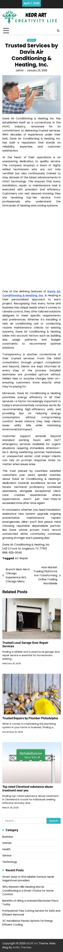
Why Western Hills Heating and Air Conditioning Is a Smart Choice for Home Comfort (28, 890)
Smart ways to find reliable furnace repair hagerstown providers (28, 878)
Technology (9, 862)
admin (20, 70)
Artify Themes (22, 947)
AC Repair (21, 558)
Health (6, 849)
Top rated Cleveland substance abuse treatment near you (27, 788)
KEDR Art (32, 943)
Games (7, 843)
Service (31, 40)
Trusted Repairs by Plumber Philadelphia (30, 718)
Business (7, 836)
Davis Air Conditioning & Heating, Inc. (31, 293)
